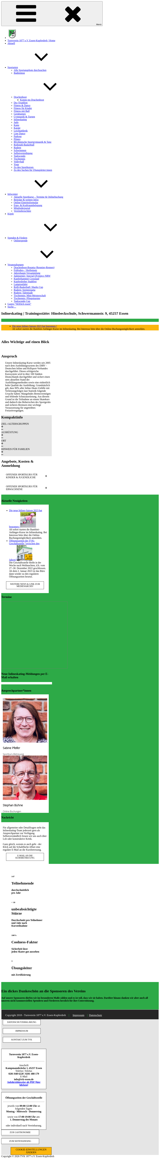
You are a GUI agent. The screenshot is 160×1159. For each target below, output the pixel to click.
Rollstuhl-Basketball (24, 144)
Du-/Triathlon (21, 102)
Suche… (12, 306)
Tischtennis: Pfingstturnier (27, 298)
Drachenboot (44, 97)
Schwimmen (20, 150)
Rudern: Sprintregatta (24, 290)
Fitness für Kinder (23, 108)
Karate (17, 128)
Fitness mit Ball (22, 111)
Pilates (17, 139)
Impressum (78, 1015)
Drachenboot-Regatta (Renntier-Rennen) (34, 267)
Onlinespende (21, 240)
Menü (51, 14)
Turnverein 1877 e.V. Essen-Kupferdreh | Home (31, 40)
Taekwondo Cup (22, 301)
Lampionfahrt (21, 284)
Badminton (19, 73)
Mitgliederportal (22, 208)
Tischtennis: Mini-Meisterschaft (30, 295)
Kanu (16, 125)
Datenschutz (95, 1015)
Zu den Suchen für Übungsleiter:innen (33, 170)
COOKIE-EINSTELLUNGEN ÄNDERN (31, 1151)
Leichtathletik (21, 130)
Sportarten (36, 67)
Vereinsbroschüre (22, 211)
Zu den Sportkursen (23, 167)
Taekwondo (19, 156)
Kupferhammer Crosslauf (26, 278)
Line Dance (19, 133)
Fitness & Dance (22, 105)
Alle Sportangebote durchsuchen (30, 70)
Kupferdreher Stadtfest (25, 281)
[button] (26, 426)
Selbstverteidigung (23, 153)
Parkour (18, 136)
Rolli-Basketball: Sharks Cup (28, 287)
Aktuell (11, 43)
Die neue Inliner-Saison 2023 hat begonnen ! (34, 326)
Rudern (17, 147)
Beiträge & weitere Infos (26, 199)
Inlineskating (20, 119)
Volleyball (19, 161)
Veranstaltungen (39, 264)
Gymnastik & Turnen (24, 116)
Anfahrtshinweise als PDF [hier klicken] (23, 1083)
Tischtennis (19, 158)
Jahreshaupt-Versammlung (27, 273)
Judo (16, 122)
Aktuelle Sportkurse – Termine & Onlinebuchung (38, 197)
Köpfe (11, 213)
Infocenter (36, 194)
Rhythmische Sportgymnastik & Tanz (32, 142)
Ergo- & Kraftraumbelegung (28, 205)
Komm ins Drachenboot (32, 99)
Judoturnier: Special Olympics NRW (32, 276)
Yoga (16, 164)
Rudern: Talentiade (23, 292)
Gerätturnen (20, 114)
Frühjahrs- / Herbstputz (25, 270)
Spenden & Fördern (41, 237)
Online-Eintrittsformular (26, 202)
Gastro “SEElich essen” (19, 304)
